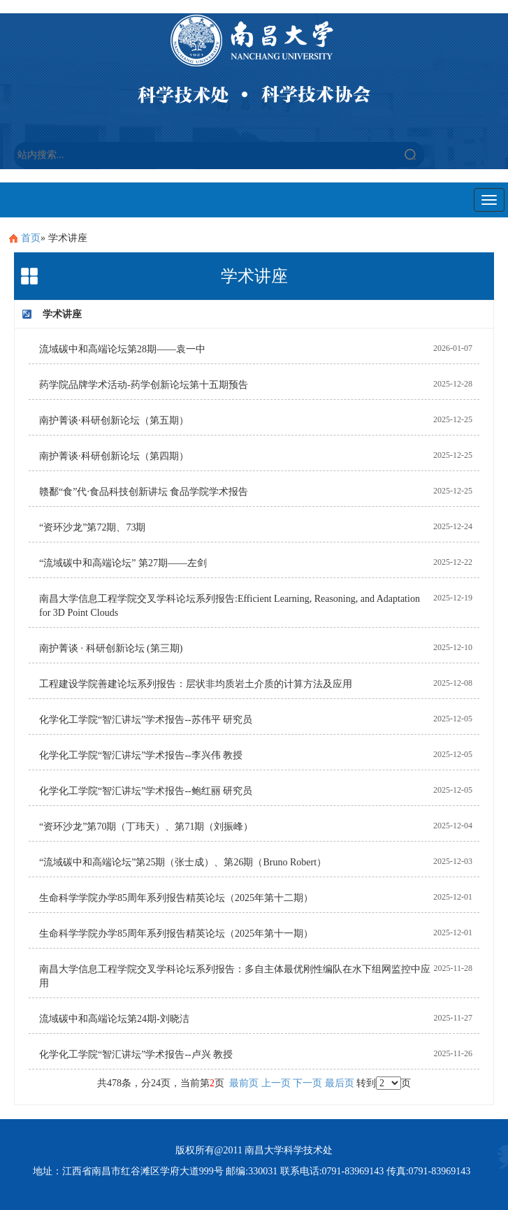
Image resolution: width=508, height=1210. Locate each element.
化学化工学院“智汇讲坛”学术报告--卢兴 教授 (136, 1054)
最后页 (339, 1083)
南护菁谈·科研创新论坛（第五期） (114, 420)
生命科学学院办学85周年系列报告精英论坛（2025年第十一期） (176, 933)
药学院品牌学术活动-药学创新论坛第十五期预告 (143, 385)
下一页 (307, 1083)
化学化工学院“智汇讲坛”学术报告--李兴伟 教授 (140, 755)
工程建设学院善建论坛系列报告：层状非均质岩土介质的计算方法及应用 (195, 684)
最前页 (244, 1083)
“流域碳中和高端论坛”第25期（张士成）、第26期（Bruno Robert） (182, 862)
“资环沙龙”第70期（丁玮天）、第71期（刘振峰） (146, 826)
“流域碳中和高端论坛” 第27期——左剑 (123, 563)
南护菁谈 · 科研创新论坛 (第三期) (110, 648)
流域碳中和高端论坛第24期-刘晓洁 (114, 1019)
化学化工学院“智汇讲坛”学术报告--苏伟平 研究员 (145, 719)
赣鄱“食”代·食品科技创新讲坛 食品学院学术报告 (143, 492)
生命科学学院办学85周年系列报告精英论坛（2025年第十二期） (176, 898)
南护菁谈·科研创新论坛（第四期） (114, 456)
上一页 (276, 1083)
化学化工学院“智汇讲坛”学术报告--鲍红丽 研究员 (145, 791)
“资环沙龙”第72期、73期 (92, 527)
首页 (31, 238)
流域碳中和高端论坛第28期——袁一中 (122, 349)
